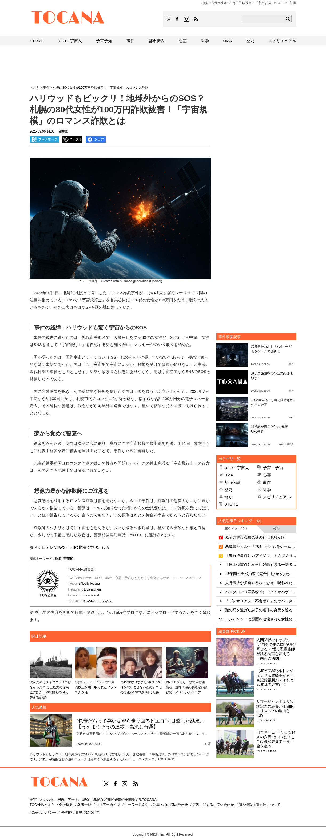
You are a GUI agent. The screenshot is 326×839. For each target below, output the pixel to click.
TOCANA (68, 18)
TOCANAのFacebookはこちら (177, 19)
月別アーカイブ (108, 805)
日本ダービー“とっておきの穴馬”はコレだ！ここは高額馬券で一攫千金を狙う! (275, 739)
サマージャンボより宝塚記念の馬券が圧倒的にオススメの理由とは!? (275, 708)
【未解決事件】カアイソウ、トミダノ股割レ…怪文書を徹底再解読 (260, 555)
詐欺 (58, 559)
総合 (276, 529)
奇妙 (228, 497)
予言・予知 (273, 467)
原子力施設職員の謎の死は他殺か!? (254, 537)
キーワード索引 (136, 805)
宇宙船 (100, 364)
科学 (267, 489)
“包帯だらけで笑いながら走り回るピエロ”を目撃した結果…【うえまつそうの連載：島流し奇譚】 (141, 723)
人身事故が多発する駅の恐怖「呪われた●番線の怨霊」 (260, 583)
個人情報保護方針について (259, 805)
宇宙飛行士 (92, 300)
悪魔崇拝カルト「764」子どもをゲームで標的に (260, 546)
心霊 (267, 475)
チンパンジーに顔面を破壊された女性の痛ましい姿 (260, 619)
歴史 (228, 489)
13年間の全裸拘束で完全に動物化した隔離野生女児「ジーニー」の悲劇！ (260, 574)
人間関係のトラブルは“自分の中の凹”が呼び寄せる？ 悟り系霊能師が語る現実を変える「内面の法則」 (276, 649)
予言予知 (104, 40)
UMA (228, 475)
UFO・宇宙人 (236, 467)
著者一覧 (84, 805)
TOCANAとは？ (42, 805)
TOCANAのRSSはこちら (196, 19)
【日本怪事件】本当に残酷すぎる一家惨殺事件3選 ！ (260, 564)
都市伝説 (232, 482)
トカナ (34, 88)
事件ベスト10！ (236, 529)
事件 (267, 482)
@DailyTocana (89, 583)
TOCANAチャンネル (97, 601)
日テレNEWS (54, 547)
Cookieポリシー (43, 812)
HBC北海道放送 (84, 547)
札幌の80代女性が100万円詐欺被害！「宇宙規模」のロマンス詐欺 (100, 88)
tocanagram (92, 589)
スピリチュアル (277, 497)
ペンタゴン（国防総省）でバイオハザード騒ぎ (260, 592)
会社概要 (66, 805)
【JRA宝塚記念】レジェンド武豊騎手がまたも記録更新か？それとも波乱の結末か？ (275, 678)
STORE (231, 504)
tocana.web (92, 595)
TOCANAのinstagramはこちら (187, 19)
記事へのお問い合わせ (170, 805)
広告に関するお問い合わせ (213, 805)
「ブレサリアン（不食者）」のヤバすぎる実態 (260, 601)
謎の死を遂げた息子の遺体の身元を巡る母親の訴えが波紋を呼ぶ (260, 610)
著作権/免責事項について (80, 812)
